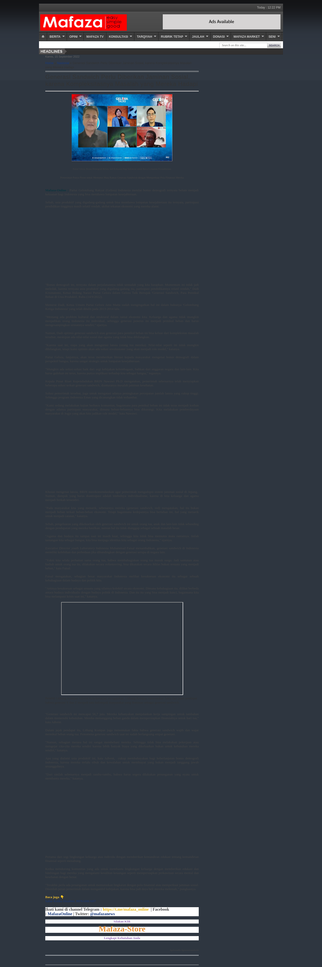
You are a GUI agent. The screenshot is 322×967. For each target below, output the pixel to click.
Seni (272, 36)
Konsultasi (118, 36)
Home (49, 63)
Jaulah (198, 36)
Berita (55, 36)
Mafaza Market (246, 36)
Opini (73, 36)
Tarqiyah (144, 36)
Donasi (219, 36)
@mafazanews (102, 914)
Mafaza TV (94, 36)
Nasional (63, 63)
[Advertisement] (122, 247)
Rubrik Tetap (172, 36)
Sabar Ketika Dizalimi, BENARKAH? (70, 901)
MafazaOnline (60, 914)
